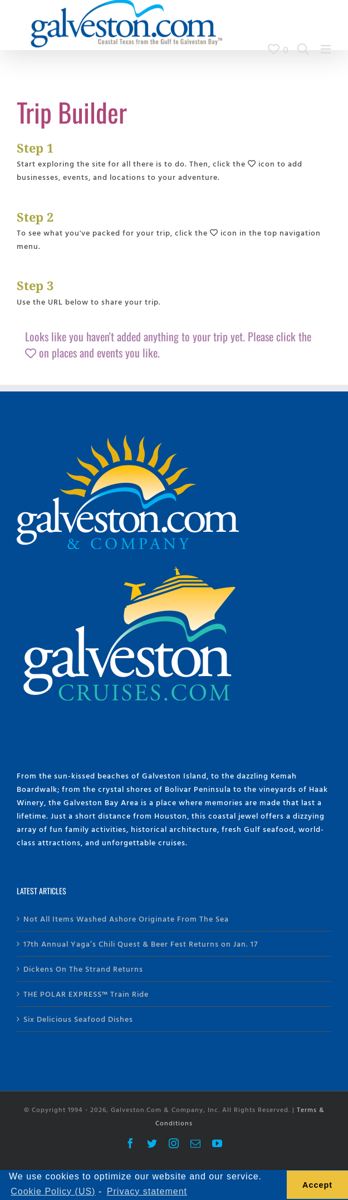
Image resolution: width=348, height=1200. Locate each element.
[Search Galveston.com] (303, 49)
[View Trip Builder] (278, 49)
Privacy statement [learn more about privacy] (147, 1191)
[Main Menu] (326, 49)
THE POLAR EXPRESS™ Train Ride (86, 994)
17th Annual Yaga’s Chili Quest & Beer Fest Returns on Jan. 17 (140, 943)
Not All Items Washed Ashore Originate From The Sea (126, 918)
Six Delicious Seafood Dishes (78, 1019)
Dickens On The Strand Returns (83, 968)
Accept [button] (317, 1185)
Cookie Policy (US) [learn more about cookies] (53, 1191)
